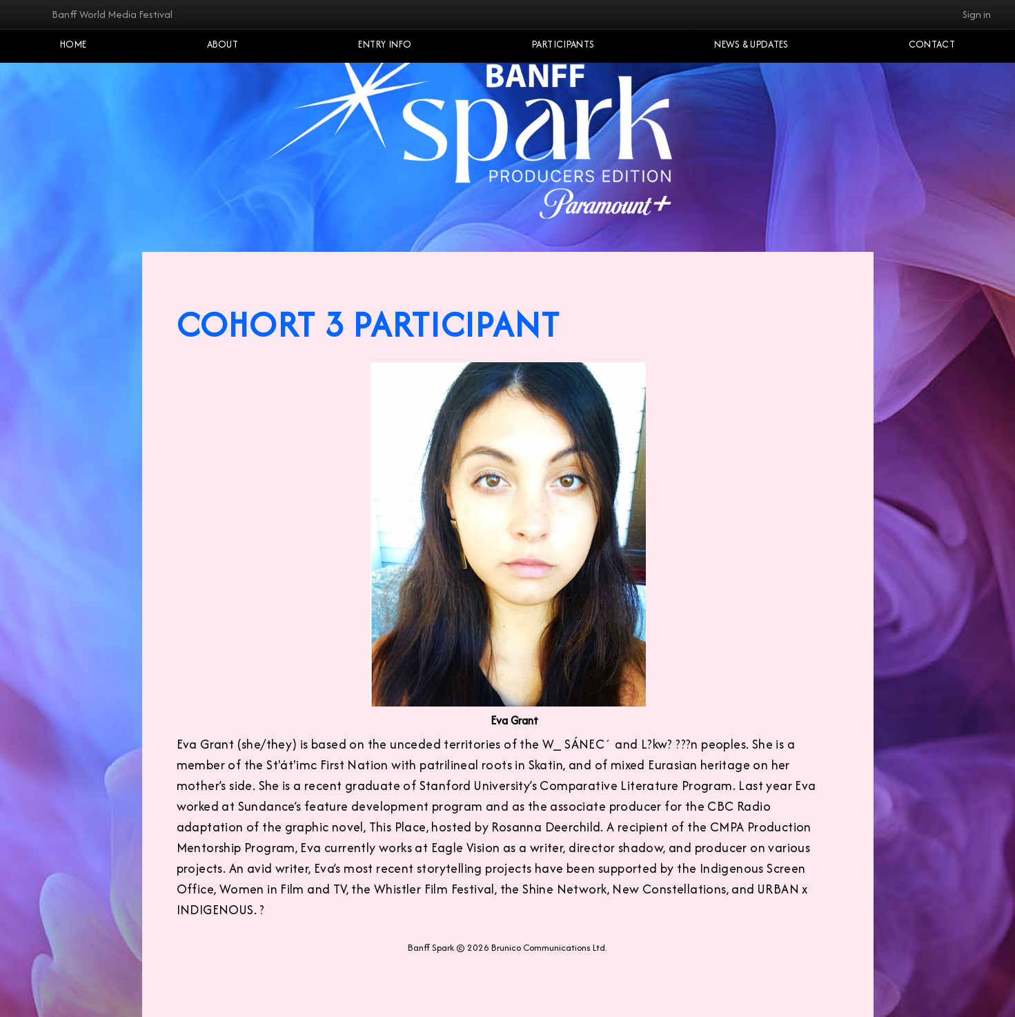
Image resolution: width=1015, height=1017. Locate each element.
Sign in (977, 14)
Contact (932, 44)
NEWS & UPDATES (751, 44)
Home (73, 44)
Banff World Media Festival (112, 14)
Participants (563, 44)
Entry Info (384, 44)
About (223, 44)
